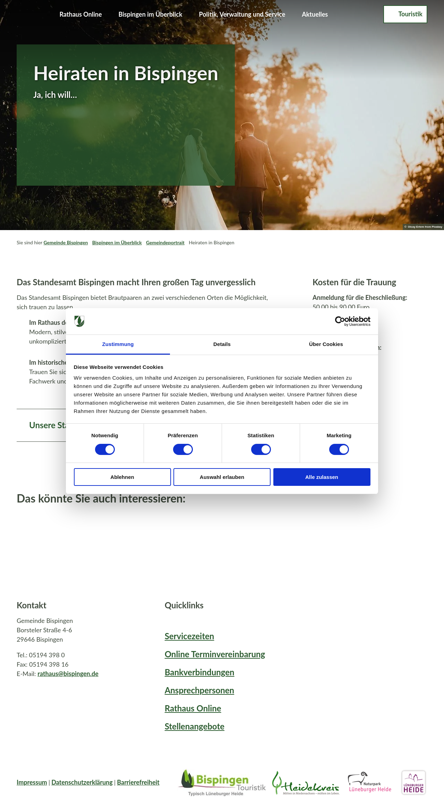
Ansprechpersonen (199, 690)
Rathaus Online (80, 14)
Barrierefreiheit (138, 782)
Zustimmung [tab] (118, 344)
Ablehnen (122, 477)
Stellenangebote (194, 726)
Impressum (32, 782)
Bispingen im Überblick (150, 14)
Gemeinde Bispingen (65, 242)
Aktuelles (315, 14)
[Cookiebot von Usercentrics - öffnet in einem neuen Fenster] (340, 321)
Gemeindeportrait (165, 242)
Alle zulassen (321, 477)
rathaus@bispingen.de (68, 673)
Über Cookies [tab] (326, 344)
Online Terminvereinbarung (215, 654)
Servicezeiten (189, 636)
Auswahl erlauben (222, 477)
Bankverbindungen (199, 672)
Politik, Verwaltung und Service (242, 14)
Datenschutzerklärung (82, 782)
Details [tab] (222, 344)
